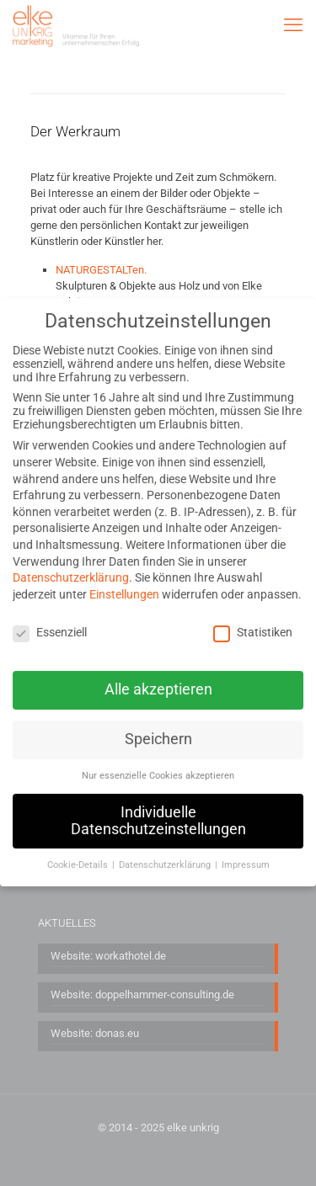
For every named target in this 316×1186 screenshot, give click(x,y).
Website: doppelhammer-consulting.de (142, 994)
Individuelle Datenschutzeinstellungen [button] (158, 805)
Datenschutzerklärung (71, 561)
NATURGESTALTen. (101, 269)
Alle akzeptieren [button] (158, 673)
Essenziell (50, 615)
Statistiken (252, 615)
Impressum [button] (246, 848)
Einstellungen (124, 577)
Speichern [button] (158, 723)
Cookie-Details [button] (78, 848)
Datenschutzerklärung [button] (166, 848)
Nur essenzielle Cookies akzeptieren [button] (158, 759)
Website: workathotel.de (108, 955)
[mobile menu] (293, 25)
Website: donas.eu (95, 1033)
